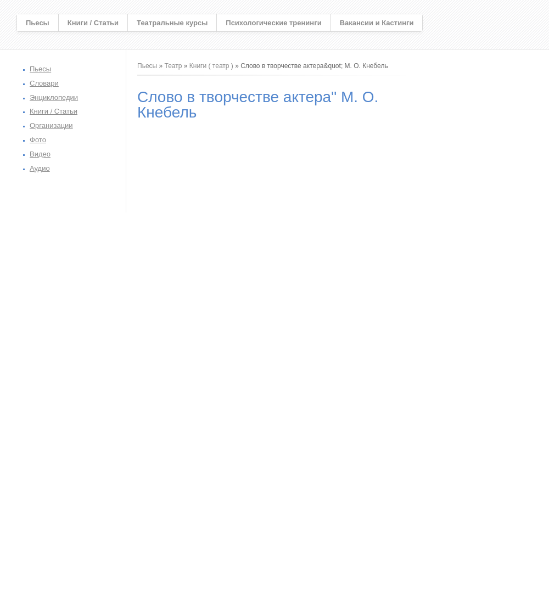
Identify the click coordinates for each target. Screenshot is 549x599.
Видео (40, 154)
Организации (51, 125)
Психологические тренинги (273, 23)
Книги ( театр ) (211, 66)
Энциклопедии (54, 97)
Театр (173, 66)
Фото (38, 140)
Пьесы (37, 23)
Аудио (40, 168)
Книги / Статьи (93, 23)
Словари (44, 83)
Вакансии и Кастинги (377, 23)
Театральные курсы (172, 23)
